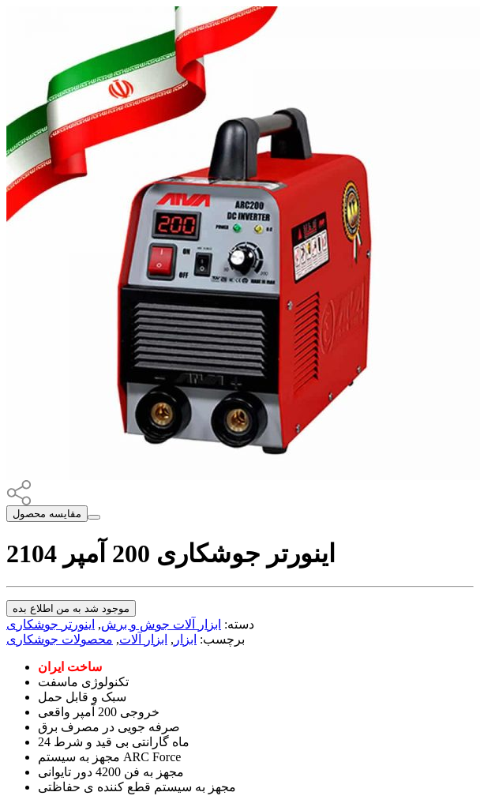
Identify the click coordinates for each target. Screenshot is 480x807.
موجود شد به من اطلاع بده (71, 608)
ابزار (185, 639)
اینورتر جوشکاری (50, 624)
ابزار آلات (143, 639)
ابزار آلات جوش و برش (161, 624)
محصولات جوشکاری (59, 639)
